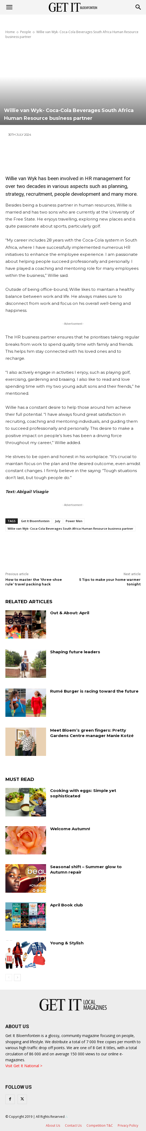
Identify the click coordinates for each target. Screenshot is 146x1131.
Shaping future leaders (75, 651)
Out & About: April (69, 612)
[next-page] (17, 977)
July (57, 521)
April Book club (66, 904)
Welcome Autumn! (70, 828)
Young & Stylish (67, 942)
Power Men (74, 521)
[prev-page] (8, 977)
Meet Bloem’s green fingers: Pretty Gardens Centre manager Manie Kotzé (92, 733)
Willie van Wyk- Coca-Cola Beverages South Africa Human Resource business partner (70, 528)
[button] (138, 7)
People (25, 32)
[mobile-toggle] (9, 7)
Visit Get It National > (23, 1065)
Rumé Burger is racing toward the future (94, 691)
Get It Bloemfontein (35, 521)
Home (10, 32)
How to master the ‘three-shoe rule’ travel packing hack (33, 582)
